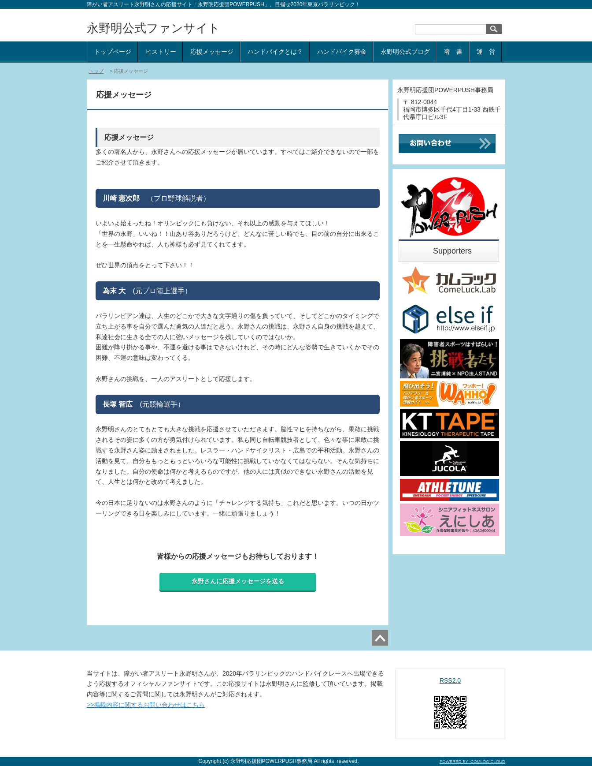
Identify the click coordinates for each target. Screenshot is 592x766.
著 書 (453, 51)
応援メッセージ (211, 51)
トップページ (112, 51)
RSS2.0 (450, 680)
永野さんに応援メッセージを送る (238, 581)
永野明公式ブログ (405, 51)
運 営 (486, 51)
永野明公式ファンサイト (153, 28)
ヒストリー (160, 51)
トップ (96, 71)
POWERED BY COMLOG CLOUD (472, 761)
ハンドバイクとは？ (275, 51)
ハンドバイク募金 (341, 51)
